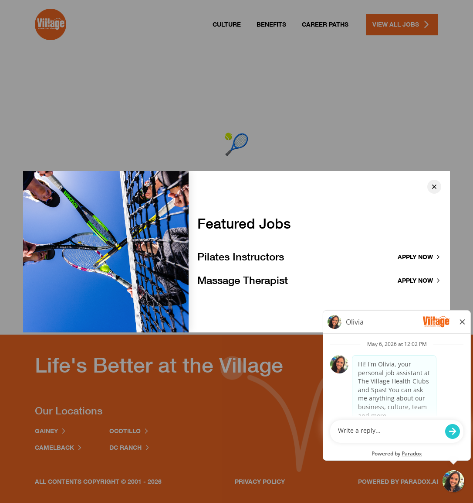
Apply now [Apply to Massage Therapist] (419, 280)
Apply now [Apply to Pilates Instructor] (419, 256)
